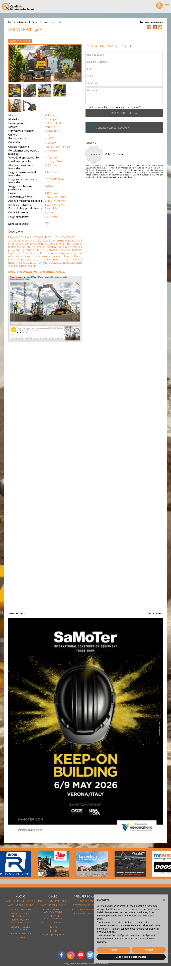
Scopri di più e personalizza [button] (131, 957)
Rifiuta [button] (113, 949)
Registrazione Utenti (85, 905)
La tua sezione (85, 901)
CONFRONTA (20, 41)
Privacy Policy (137, 107)
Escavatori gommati (51, 22)
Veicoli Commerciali (20, 909)
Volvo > (49, 115)
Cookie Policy (81, 964)
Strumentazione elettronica (20, 928)
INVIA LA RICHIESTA (124, 113)
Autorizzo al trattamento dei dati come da (116, 107)
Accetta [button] (149, 949)
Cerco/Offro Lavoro (85, 913)
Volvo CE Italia (114, 154)
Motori (53, 931)
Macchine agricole (53, 935)
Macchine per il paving (20, 905)
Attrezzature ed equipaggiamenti (20, 914)
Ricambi (20, 937)
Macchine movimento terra (22, 22)
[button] (164, 899)
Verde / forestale (20, 933)
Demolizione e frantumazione (20, 921)
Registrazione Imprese (85, 909)
